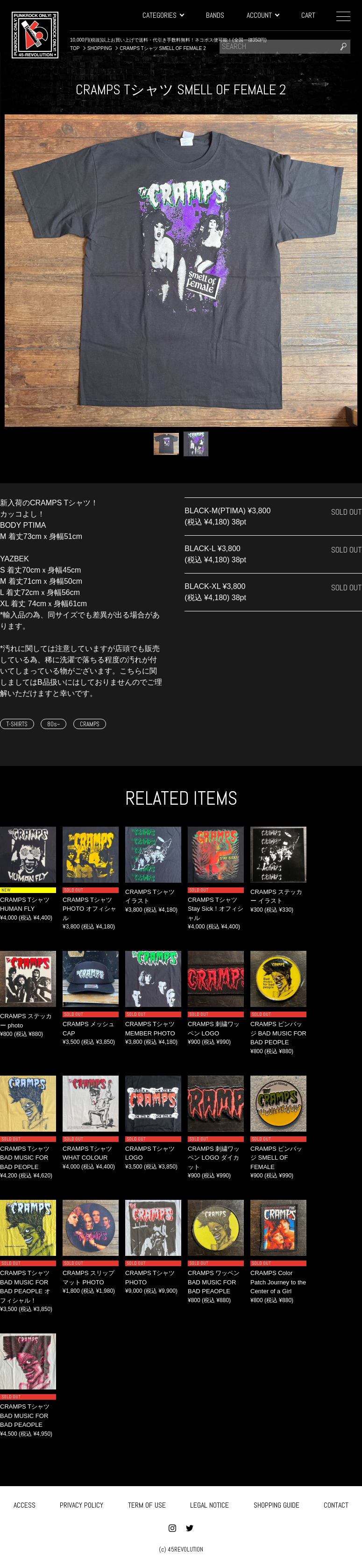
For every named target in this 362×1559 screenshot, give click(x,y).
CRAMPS (89, 724)
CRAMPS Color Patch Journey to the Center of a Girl (278, 1282)
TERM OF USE (147, 1503)
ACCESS (24, 1503)
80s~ (53, 724)
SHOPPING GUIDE (276, 1503)
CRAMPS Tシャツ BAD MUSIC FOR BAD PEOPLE (25, 1157)
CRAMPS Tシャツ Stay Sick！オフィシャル (215, 908)
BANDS (215, 15)
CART (308, 15)
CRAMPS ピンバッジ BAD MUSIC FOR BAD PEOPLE (278, 1033)
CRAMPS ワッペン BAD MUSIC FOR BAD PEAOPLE (214, 1282)
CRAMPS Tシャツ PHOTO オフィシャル (89, 908)
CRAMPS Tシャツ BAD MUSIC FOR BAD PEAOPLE (25, 1415)
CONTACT (336, 1503)
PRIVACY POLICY (81, 1503)
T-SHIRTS (17, 724)
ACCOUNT (263, 15)
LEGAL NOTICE (209, 1503)
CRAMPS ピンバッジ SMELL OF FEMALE (276, 1157)
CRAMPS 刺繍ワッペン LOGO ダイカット (214, 1157)
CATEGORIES (163, 15)
